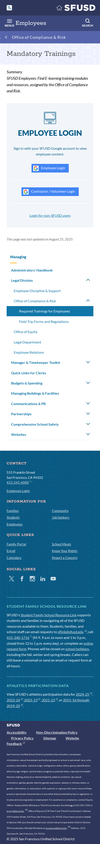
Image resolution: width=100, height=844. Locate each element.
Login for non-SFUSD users (50, 215)
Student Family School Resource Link (48, 615)
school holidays (77, 649)
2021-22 (50, 700)
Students (13, 517)
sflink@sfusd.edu (72, 632)
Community (60, 511)
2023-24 (15, 700)
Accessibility (17, 732)
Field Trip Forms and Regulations (44, 321)
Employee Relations (29, 352)
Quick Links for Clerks (28, 373)
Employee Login (49, 168)
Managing (18, 257)
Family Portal (16, 544)
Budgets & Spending (26, 383)
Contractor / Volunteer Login (49, 191)
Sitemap (49, 738)
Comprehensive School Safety (35, 424)
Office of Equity (25, 332)
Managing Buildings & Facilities (35, 393)
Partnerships (21, 414)
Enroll (11, 551)
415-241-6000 (19, 482)
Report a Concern (64, 558)
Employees (15, 524)
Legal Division (22, 280)
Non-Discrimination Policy (57, 732)
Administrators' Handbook (32, 270)
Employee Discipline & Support (37, 291)
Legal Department (27, 342)
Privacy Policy (22, 738)
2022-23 (32, 700)
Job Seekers (60, 517)
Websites (18, 434)
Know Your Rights (65, 551)
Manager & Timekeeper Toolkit (35, 362)
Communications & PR (28, 404)
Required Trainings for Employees (44, 311)
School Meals (61, 544)
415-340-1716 (19, 637)
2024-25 (84, 694)
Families (13, 511)
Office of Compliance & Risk (39, 37)
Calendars (14, 558)
